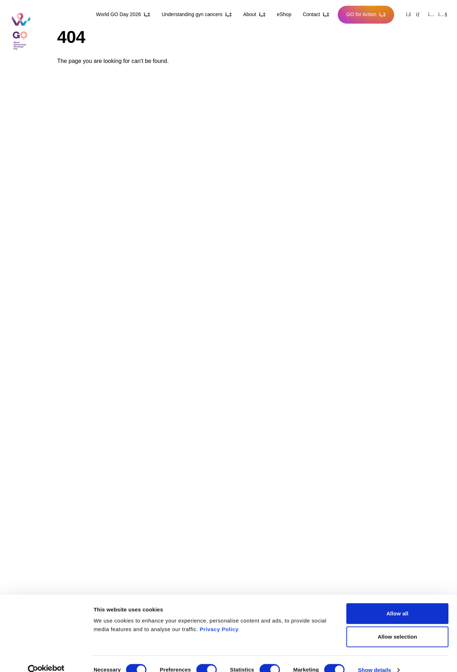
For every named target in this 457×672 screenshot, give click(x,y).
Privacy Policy (219, 617)
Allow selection (397, 625)
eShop (284, 14)
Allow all (397, 601)
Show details (374, 658)
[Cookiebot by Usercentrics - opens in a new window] (46, 658)
